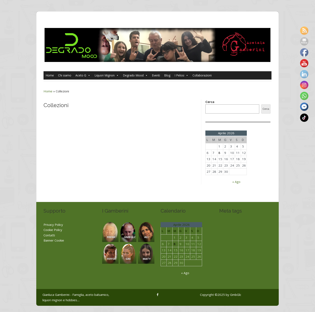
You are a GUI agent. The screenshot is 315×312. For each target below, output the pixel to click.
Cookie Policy (53, 230)
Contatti (49, 235)
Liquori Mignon (106, 75)
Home (50, 75)
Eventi (156, 75)
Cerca (209, 102)
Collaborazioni (202, 75)
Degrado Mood (135, 75)
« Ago (236, 182)
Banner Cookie (54, 240)
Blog (167, 75)
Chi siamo (64, 75)
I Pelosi (181, 75)
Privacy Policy (53, 225)
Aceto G (82, 75)
